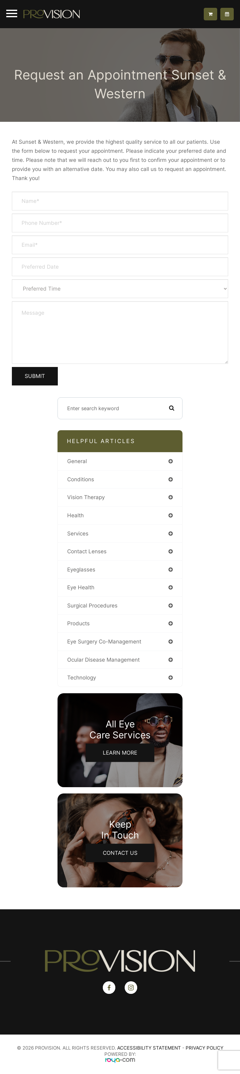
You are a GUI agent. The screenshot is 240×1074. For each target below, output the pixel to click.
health (75, 515)
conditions (80, 479)
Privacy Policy (204, 1048)
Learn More (120, 752)
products (78, 623)
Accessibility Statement (149, 1048)
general (77, 461)
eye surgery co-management (104, 641)
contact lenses (87, 551)
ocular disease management (103, 660)
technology (81, 677)
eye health (80, 587)
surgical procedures (92, 605)
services (77, 533)
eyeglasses (81, 569)
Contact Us (120, 852)
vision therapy (86, 497)
